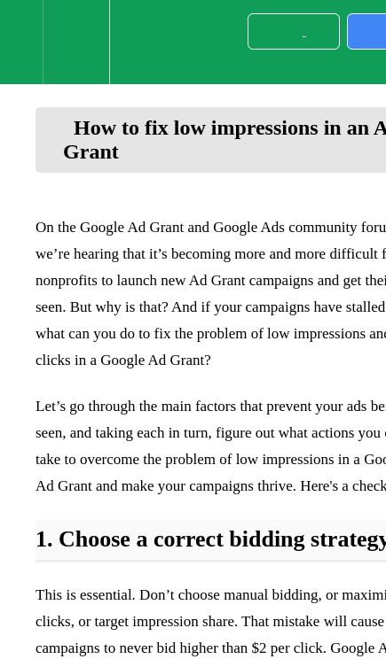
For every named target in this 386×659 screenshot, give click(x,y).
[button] (21, 42)
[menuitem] (76, 42)
